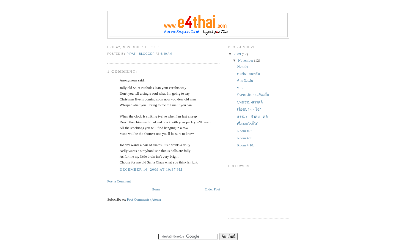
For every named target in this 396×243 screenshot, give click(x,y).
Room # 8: (244, 131)
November (246, 60)
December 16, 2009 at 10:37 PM (151, 169)
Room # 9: (244, 138)
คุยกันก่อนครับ (248, 74)
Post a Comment (119, 181)
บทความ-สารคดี (249, 102)
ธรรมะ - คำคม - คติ (252, 116)
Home (156, 189)
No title (242, 66)
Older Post (212, 189)
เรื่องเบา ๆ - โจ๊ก (249, 109)
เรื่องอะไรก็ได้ (247, 124)
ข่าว (240, 88)
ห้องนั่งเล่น (245, 81)
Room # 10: (245, 145)
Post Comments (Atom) (144, 199)
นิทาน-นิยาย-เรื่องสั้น (253, 95)
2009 (238, 54)
